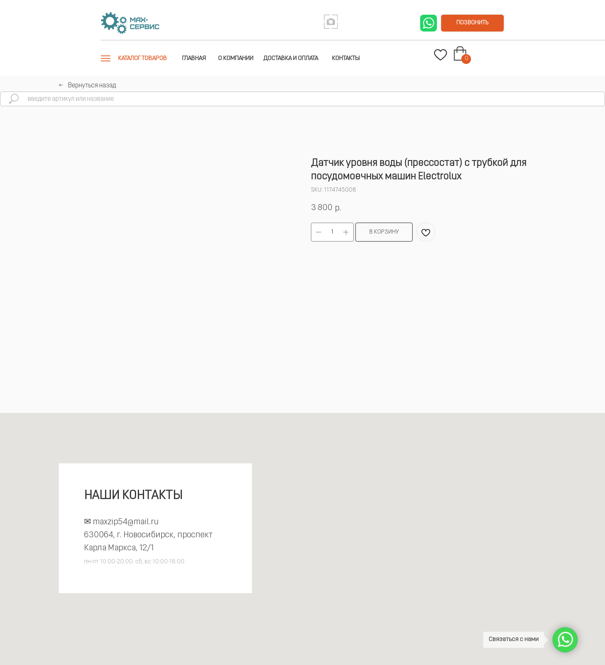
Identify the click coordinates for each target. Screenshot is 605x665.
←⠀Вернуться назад (87, 85)
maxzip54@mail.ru (126, 522)
